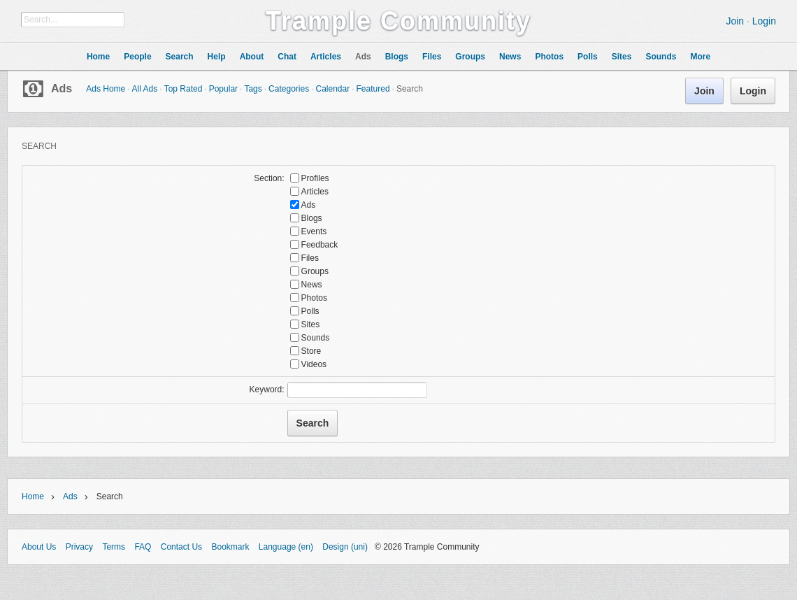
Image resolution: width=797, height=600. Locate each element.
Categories (288, 89)
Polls (310, 311)
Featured (373, 89)
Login (764, 21)
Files (310, 258)
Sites (310, 324)
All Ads (145, 89)
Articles (315, 192)
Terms (113, 547)
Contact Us (181, 547)
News (311, 285)
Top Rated (183, 89)
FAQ (142, 547)
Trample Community (398, 20)
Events (314, 231)
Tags (252, 89)
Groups (315, 271)
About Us (39, 547)
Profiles (315, 178)
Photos (314, 298)
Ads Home (105, 89)
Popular (223, 89)
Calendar (332, 89)
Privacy (79, 547)
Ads (61, 88)
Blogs (311, 218)
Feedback (319, 245)
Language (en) (286, 547)
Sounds (315, 338)
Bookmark (230, 547)
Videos (313, 364)
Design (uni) (345, 547)
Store (311, 351)
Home (33, 496)
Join (735, 21)
